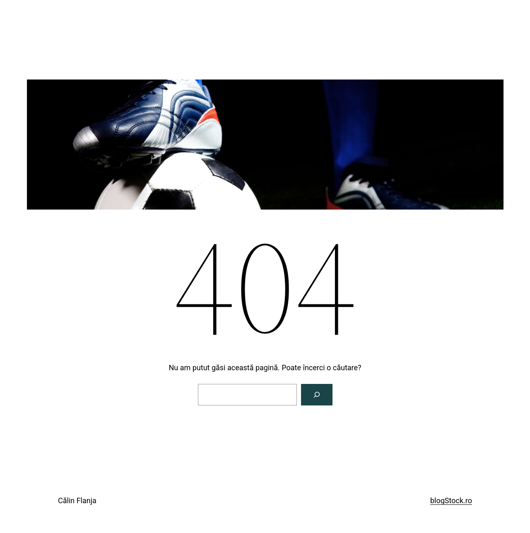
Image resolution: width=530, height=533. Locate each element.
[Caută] (316, 394)
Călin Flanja (77, 500)
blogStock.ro (451, 500)
